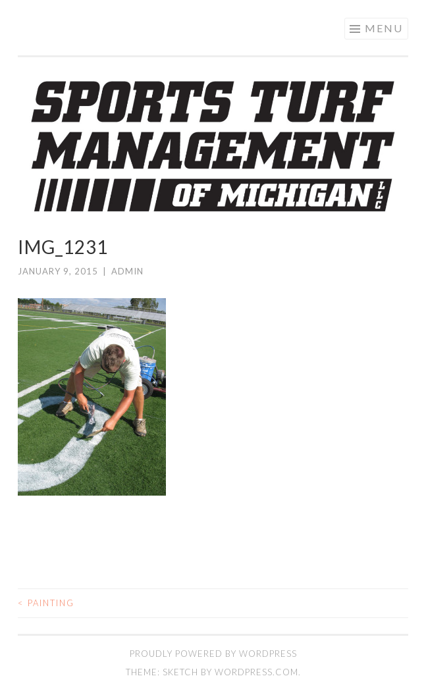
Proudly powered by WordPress (213, 653)
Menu (384, 28)
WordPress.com (256, 672)
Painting (46, 603)
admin (127, 271)
